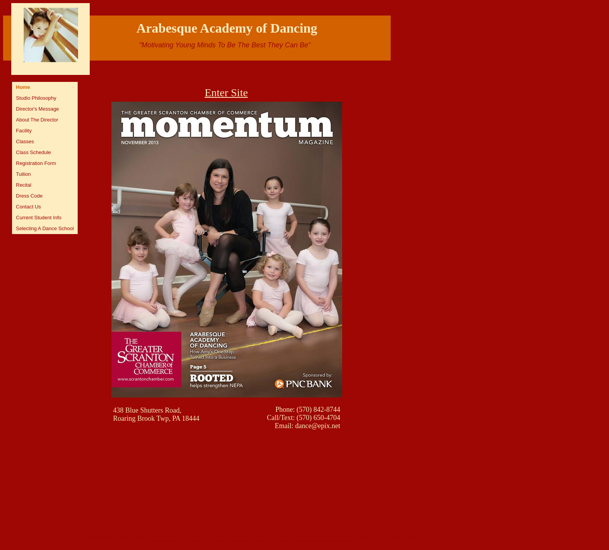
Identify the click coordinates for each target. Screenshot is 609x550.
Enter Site (226, 93)
